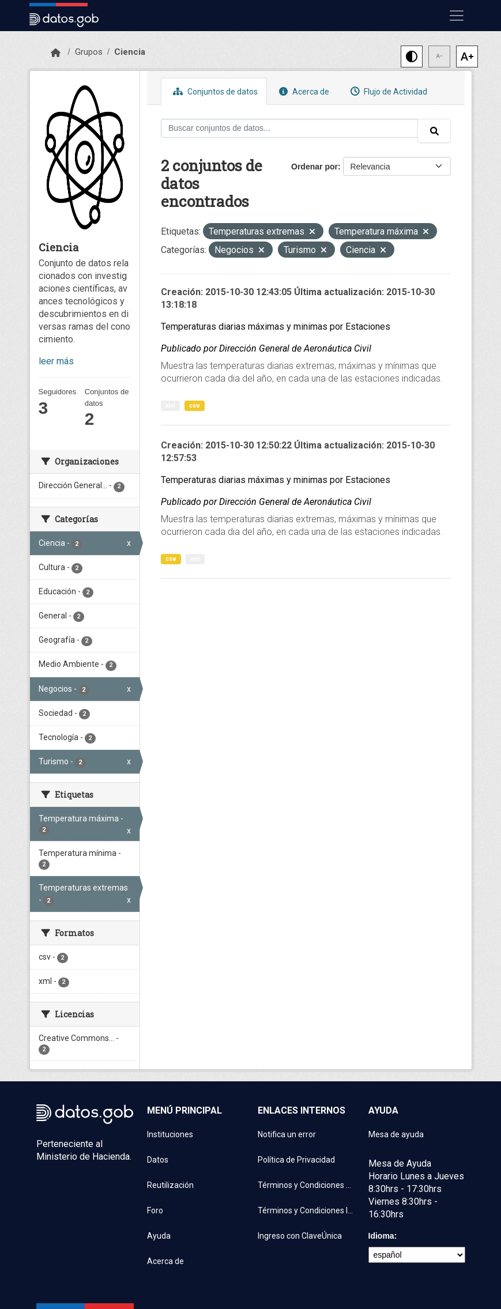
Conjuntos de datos (214, 91)
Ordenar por (314, 166)
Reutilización (170, 1185)
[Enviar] (434, 131)
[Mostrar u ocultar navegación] (456, 15)
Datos (157, 1159)
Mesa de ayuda (396, 1134)
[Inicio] (55, 53)
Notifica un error (287, 1134)
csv (194, 405)
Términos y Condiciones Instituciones (306, 1210)
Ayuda (159, 1235)
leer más (56, 361)
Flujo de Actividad (387, 91)
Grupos (89, 52)
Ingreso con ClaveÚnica (300, 1235)
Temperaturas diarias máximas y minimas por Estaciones (275, 326)
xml (170, 405)
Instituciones (170, 1134)
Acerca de (302, 91)
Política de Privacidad (296, 1159)
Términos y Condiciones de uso (306, 1185)
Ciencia (129, 52)
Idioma (381, 1235)
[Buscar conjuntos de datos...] (289, 128)
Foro (155, 1210)
